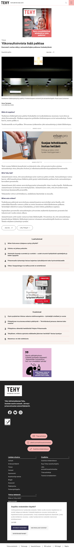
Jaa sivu (48, 52)
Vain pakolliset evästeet (39, 528)
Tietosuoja (24, 546)
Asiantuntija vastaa (14, 477)
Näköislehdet (12, 501)
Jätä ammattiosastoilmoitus (49, 468)
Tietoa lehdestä (14, 495)
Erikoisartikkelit (13, 464)
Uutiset (10, 461)
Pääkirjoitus (12, 486)
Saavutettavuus (36, 546)
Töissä (10, 467)
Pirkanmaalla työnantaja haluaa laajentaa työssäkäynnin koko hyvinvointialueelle (36, 261)
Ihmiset (10, 470)
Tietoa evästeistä (12, 546)
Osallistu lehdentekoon (41, 449)
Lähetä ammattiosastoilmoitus (40, 443)
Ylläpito (66, 546)
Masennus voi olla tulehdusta (18, 339)
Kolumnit (11, 483)
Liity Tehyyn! (24, 228)
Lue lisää (13, 522)
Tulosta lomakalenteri (48, 476)
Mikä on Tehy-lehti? (14, 498)
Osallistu (44, 457)
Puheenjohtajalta (14, 489)
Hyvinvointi (12, 473)
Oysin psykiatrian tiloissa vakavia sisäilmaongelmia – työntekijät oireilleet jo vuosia (37, 316)
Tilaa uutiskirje (41, 436)
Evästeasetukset (19, 533)
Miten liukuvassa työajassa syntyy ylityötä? (23, 243)
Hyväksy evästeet (20, 528)
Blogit (10, 480)
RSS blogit (58, 546)
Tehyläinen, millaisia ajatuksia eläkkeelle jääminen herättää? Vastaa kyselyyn (35, 334)
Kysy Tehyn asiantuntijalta (50, 464)
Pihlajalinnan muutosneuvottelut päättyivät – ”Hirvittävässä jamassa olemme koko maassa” (37, 322)
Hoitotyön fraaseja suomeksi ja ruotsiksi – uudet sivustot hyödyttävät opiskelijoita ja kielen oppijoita (37, 254)
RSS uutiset (47, 546)
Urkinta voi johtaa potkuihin (17, 248)
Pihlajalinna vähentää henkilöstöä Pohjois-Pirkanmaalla (27, 328)
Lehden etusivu (14, 457)
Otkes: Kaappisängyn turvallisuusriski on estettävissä (27, 266)
